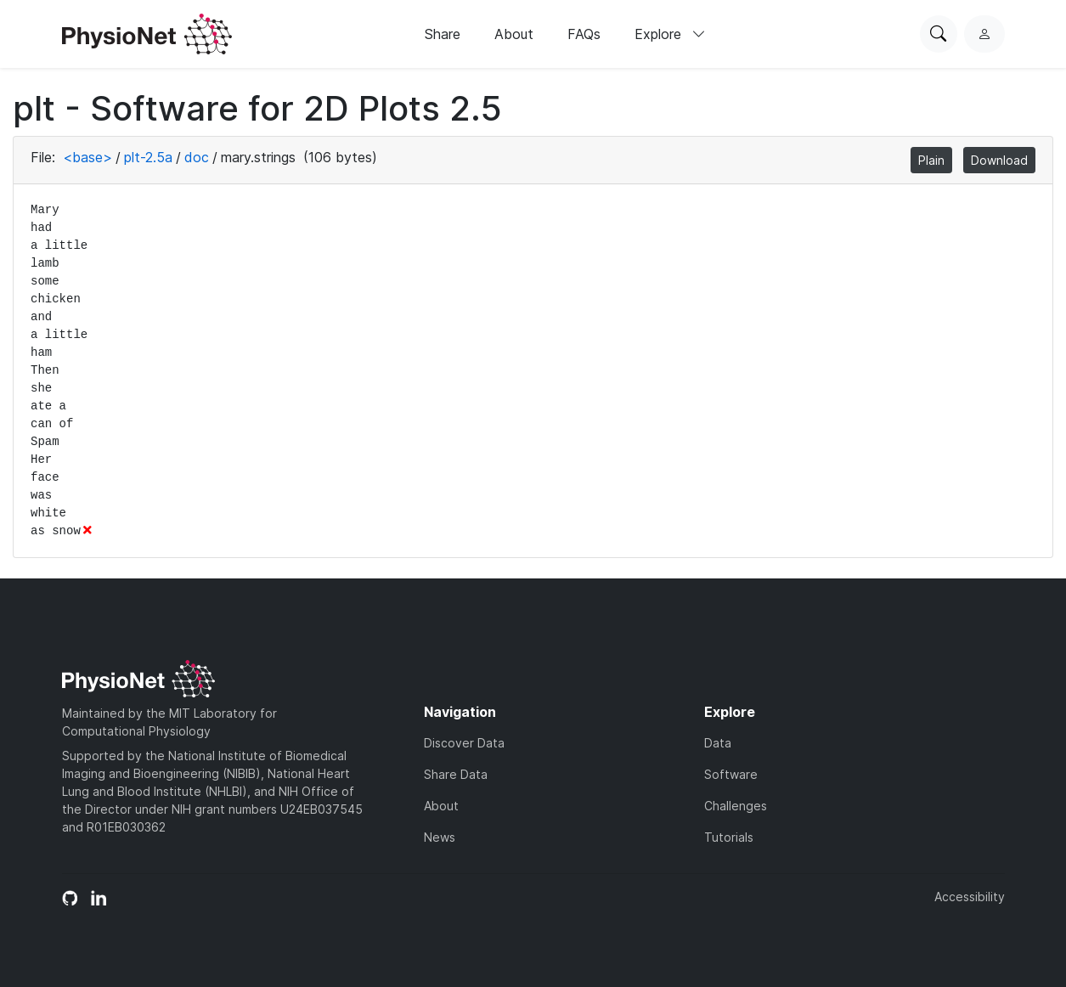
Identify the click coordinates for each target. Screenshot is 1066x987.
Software (731, 774)
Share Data (456, 774)
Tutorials (728, 837)
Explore (670, 33)
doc (196, 157)
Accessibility (969, 896)
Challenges (735, 805)
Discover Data (464, 743)
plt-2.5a (148, 157)
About (513, 33)
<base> (87, 157)
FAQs (584, 33)
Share (442, 33)
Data (717, 743)
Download (999, 160)
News (439, 837)
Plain (931, 160)
